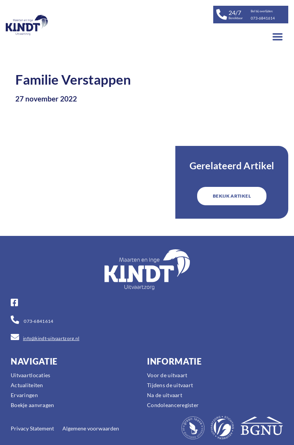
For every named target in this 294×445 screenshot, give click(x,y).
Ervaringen (24, 395)
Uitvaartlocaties (30, 375)
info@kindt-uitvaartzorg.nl (51, 338)
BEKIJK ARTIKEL (232, 196)
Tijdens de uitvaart (170, 385)
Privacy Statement (32, 428)
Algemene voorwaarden (90, 428)
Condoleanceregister (173, 405)
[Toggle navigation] (277, 36)
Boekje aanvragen (32, 405)
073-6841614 (38, 321)
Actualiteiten (27, 385)
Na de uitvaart (164, 395)
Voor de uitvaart (167, 375)
